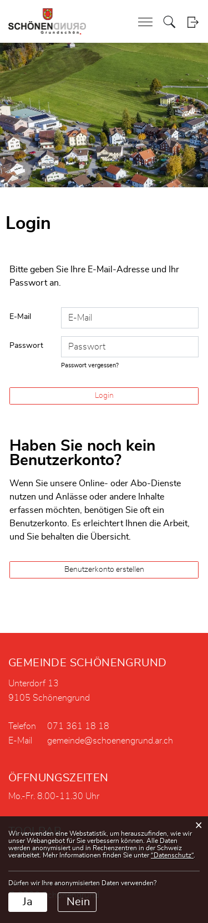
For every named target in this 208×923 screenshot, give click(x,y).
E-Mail (20, 317)
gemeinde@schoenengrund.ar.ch (110, 740)
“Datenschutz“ (172, 855)
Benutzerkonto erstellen (104, 569)
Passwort (26, 346)
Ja (28, 901)
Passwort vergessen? (90, 365)
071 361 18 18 (78, 726)
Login (193, 22)
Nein (78, 901)
